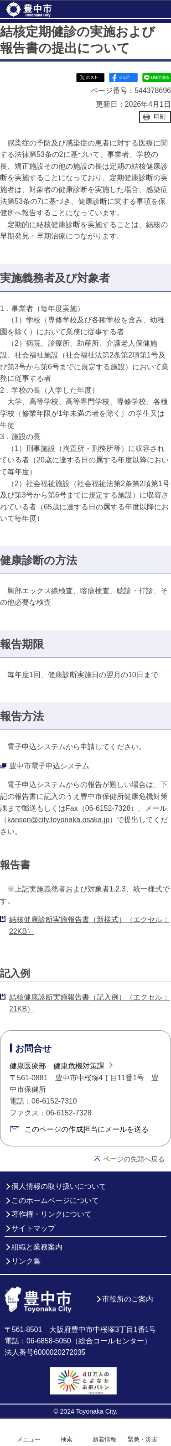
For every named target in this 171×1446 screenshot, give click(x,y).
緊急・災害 (142, 1439)
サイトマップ (33, 1228)
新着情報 (104, 1439)
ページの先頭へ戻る (134, 1159)
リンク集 (26, 1261)
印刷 (160, 116)
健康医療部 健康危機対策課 (57, 1066)
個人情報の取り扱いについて (58, 1186)
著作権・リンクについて (51, 1214)
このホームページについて (55, 1200)
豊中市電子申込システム (49, 766)
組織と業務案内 (36, 1247)
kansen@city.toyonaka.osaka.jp (58, 820)
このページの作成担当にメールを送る (87, 1129)
